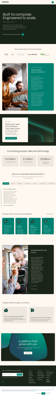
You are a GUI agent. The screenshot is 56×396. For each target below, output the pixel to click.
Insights (47, 379)
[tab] (9, 198)
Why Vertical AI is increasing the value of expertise (13, 34)
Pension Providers (40, 377)
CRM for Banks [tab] (52, 183)
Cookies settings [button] (38, 393)
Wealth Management (41, 375)
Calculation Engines (32, 382)
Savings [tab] (35, 183)
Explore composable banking (9, 205)
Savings (30, 377)
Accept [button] (43, 393)
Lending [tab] (12, 183)
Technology (48, 375)
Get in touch (28, 353)
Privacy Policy (15, 377)
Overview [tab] (6, 183)
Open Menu (53, 2)
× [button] (53, 388)
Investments (31, 375)
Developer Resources (48, 381)
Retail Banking (39, 372)
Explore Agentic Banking (11, 138)
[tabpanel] (28, 196)
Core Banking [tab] (42, 183)
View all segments (50, 214)
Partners (47, 377)
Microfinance (39, 379)
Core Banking (31, 379)
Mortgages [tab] (19, 183)
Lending (30, 372)
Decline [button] (48, 393)
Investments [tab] (27, 183)
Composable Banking (50, 372)
